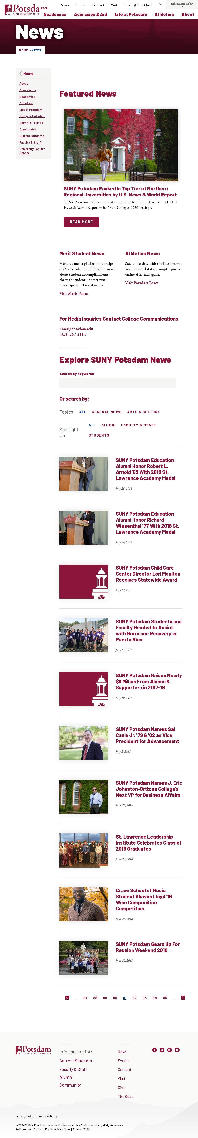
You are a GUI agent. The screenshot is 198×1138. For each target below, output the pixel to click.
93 (144, 997)
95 (165, 997)
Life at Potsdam (131, 14)
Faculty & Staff (30, 142)
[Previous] (67, 998)
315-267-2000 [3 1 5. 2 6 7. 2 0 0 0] (81, 1129)
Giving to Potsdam (32, 116)
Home (23, 50)
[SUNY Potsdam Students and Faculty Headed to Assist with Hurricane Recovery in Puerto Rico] (121, 640)
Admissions (27, 90)
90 (115, 997)
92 (134, 997)
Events (80, 4)
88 (95, 997)
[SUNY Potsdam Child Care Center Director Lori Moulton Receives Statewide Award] (121, 587)
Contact (98, 4)
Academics (54, 14)
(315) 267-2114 (72, 334)
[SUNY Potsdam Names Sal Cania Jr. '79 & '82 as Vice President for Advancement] (121, 748)
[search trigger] (160, 5)
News (64, 4)
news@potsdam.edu (76, 328)
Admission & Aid (90, 14)
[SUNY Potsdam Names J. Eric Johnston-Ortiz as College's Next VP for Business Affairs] (121, 802)
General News (107, 412)
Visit (114, 4)
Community (27, 129)
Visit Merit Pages (73, 293)
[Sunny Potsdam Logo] (26, 13)
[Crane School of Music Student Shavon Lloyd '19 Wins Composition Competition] (121, 909)
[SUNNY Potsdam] (33, 1054)
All (82, 412)
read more (81, 221)
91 (124, 997)
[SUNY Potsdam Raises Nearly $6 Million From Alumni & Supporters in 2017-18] (121, 694)
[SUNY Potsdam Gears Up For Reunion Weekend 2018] (121, 963)
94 (155, 997)
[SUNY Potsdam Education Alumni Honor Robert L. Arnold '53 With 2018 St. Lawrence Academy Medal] (121, 479)
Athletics (164, 14)
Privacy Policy (25, 1116)
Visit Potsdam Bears (141, 282)
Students (99, 435)
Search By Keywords (76, 374)
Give (127, 4)
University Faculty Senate (32, 151)
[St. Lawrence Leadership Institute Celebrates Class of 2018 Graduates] (121, 855)
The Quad (145, 4)
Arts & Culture (143, 412)
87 (85, 997)
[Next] (183, 998)
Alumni (108, 425)
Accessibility (48, 1116)
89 (105, 997)
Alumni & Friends (31, 122)
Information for (182, 3)
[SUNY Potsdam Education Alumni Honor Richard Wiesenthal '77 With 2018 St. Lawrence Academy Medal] (121, 533)
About (187, 14)
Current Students (31, 135)
